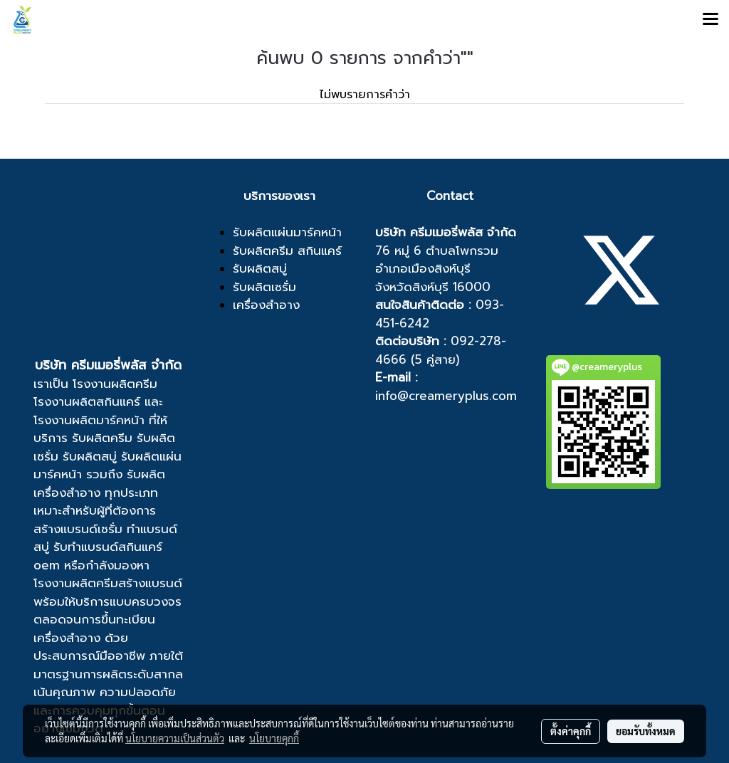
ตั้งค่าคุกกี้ (570, 731)
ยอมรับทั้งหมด (646, 731)
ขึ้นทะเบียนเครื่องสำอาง (94, 628)
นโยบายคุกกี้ (274, 738)
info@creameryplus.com (446, 395)
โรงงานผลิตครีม (115, 383)
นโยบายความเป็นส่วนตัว (174, 738)
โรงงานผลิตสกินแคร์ (86, 401)
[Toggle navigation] (710, 20)
